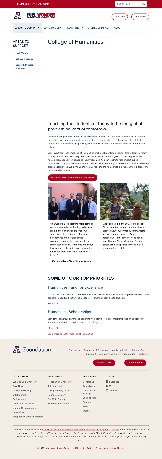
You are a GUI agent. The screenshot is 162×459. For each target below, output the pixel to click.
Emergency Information (96, 350)
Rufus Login (89, 386)
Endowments (19, 399)
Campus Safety (140, 350)
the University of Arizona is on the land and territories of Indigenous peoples (81, 429)
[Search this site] (128, 4)
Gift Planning (19, 394)
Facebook (114, 381)
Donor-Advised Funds (24, 403)
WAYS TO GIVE (51, 27)
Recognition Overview (59, 381)
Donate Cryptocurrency (25, 408)
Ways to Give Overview (25, 381)
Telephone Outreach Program (28, 416)
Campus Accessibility (110, 354)
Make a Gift (53, 303)
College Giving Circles (59, 390)
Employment (74, 350)
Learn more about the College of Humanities (70, 333)
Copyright (91, 354)
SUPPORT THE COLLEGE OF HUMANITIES (72, 177)
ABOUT (118, 27)
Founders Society (57, 394)
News (85, 406)
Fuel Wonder (22, 53)
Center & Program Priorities (24, 66)
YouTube (113, 390)
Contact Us (140, 16)
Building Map (89, 397)
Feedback (142, 354)
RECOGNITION (73, 27)
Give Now (120, 16)
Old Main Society (56, 399)
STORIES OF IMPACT (98, 27)
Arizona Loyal (55, 386)
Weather (87, 410)
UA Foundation (135, 362)
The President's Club (58, 403)
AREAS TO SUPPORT (26, 27)
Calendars (88, 402)
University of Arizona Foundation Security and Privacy (100, 448)
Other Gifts (18, 412)
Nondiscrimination (120, 350)
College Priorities (24, 59)
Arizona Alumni (104, 362)
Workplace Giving (22, 390)
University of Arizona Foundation (59, 448)
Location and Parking (89, 392)
